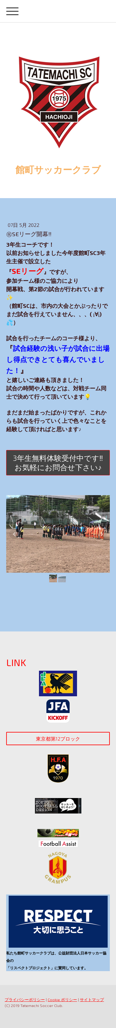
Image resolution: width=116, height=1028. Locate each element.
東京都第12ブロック (58, 738)
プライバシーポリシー (25, 999)
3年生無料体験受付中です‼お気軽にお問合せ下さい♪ (58, 462)
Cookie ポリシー (62, 999)
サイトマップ (92, 999)
